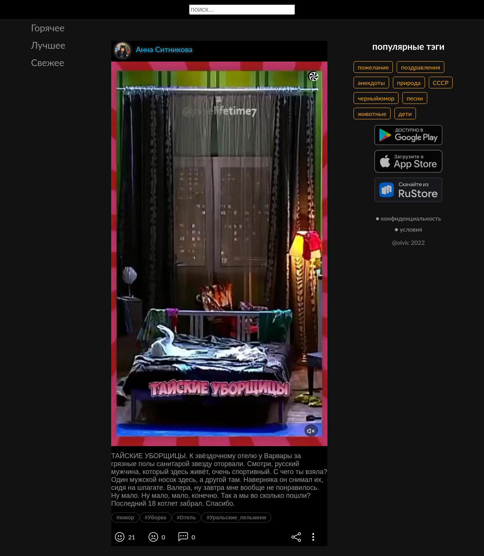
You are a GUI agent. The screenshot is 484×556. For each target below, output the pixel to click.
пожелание (373, 67)
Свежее (47, 62)
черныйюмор (376, 98)
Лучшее (48, 45)
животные (372, 113)
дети (405, 113)
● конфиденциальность (408, 218)
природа (409, 82)
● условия (408, 229)
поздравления (420, 67)
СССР (440, 82)
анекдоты (371, 82)
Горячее (48, 27)
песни (414, 98)
